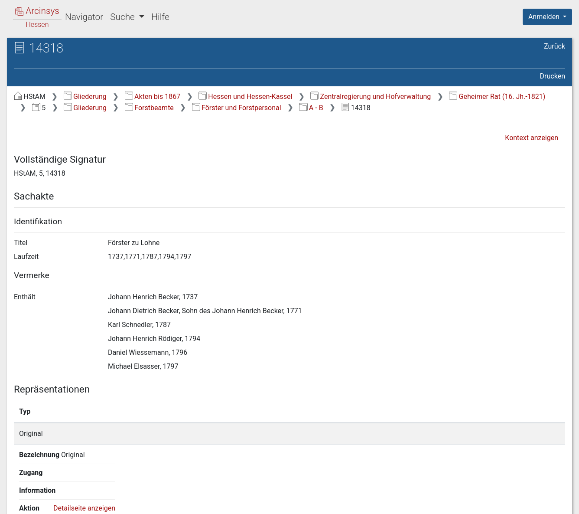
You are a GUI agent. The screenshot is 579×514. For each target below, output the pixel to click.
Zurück (554, 46)
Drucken (552, 76)
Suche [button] (123, 17)
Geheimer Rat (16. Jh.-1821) (497, 96)
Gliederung (85, 96)
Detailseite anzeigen (440, 433)
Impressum (550, 502)
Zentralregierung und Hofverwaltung (370, 96)
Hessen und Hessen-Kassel (245, 96)
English (20, 496)
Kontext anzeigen (531, 138)
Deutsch (52, 496)
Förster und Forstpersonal (236, 108)
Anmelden (544, 17)
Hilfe (160, 17)
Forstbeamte (149, 108)
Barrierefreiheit (486, 502)
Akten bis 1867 (153, 96)
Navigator (84, 17)
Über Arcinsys (355, 502)
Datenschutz (420, 502)
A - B (311, 108)
